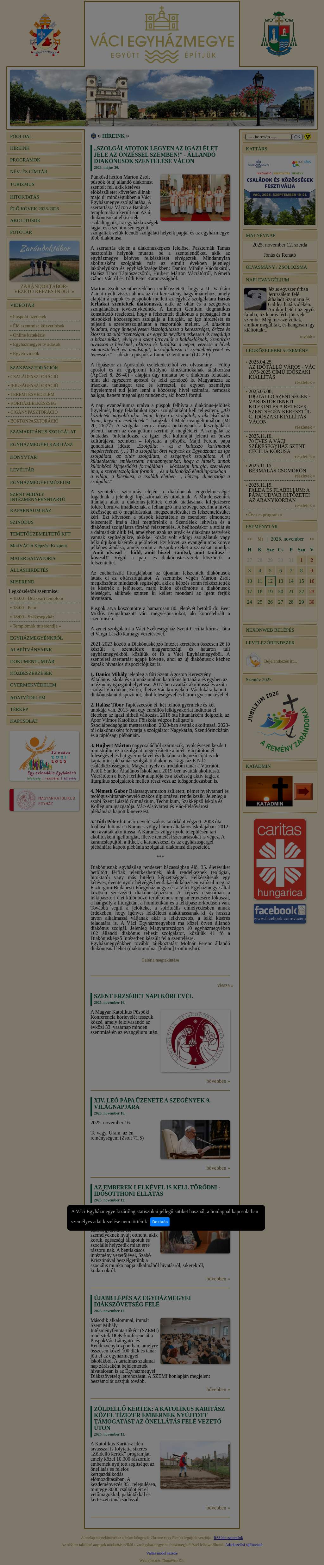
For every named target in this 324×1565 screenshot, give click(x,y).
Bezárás (160, 1222)
